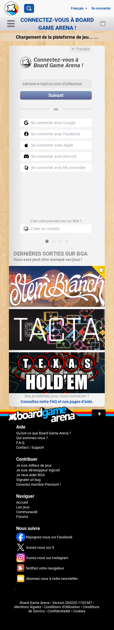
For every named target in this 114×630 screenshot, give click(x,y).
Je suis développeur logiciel (38, 470)
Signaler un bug (28, 480)
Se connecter (101, 8)
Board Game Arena (34, 603)
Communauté (26, 512)
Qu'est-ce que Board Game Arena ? (43, 433)
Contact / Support (30, 447)
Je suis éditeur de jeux (33, 465)
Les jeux (22, 507)
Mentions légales (27, 607)
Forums (22, 517)
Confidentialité (59, 611)
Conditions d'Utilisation (62, 607)
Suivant (55, 95)
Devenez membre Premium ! (38, 484)
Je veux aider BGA (30, 475)
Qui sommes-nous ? (32, 438)
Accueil (22, 502)
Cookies (79, 611)
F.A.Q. (20, 443)
